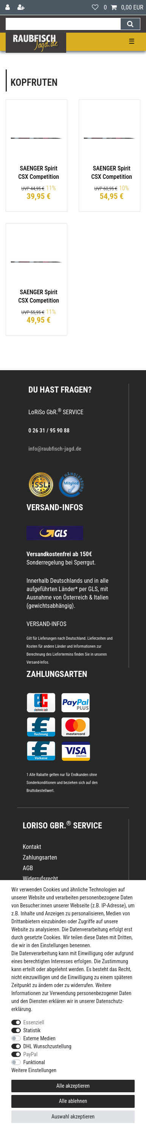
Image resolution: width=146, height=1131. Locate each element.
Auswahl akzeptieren (73, 1117)
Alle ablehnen (73, 1101)
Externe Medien (39, 1038)
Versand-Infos (37, 662)
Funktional (34, 1062)
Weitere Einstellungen (33, 1070)
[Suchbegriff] (63, 24)
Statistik (32, 1030)
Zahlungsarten (56, 674)
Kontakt (32, 846)
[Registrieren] (22, 7)
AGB (28, 868)
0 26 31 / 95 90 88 (49, 430)
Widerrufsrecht (40, 878)
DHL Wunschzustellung (47, 1046)
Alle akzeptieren (73, 1086)
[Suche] (130, 24)
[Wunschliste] (95, 7)
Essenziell (33, 1022)
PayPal (30, 1054)
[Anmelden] (8, 7)
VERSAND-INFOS (54, 507)
